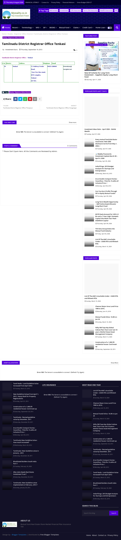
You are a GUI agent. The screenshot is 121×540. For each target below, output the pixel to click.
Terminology (27, 27)
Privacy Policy (55, 2)
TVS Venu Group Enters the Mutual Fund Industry (105, 230)
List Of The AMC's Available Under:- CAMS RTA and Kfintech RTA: (106, 241)
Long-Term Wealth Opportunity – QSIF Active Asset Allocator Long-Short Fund (106, 204)
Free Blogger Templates (49, 535)
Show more (72, 122)
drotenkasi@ (67, 66)
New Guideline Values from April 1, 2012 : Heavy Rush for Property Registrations (26, 396)
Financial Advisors (69, 2)
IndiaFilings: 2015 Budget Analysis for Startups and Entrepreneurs (104, 168)
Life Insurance (76, 10)
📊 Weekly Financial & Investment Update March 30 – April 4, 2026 (106, 156)
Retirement (54, 10)
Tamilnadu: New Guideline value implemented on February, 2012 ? (25, 484)
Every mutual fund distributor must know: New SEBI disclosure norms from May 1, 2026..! (106, 142)
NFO (37, 27)
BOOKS (52, 27)
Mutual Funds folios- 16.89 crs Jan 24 (106, 318)
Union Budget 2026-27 (84, 2)
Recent (15, 27)
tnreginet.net (67, 69)
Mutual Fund (64, 27)
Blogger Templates (19, 535)
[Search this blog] (96, 513)
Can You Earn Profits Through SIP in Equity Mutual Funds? (106, 192)
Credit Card (87, 27)
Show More (114, 363)
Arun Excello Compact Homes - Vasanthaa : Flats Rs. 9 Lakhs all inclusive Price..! (107, 181)
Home (7, 27)
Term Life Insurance (90, 10)
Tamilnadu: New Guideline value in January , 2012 (26, 452)
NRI (116, 10)
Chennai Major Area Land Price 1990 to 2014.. (106, 307)
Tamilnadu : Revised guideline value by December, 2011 (24, 418)
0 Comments (72, 146)
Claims (76, 27)
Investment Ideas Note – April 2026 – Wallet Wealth (100, 130)
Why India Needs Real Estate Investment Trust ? (23, 473)
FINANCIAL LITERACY (32, 2)
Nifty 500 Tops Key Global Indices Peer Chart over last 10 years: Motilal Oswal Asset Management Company (106, 331)
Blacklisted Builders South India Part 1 (25, 462)
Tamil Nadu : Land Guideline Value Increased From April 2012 (25, 384)
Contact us (45, 2)
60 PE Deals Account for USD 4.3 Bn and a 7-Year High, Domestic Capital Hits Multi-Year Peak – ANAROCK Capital (107, 217)
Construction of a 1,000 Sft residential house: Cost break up (106, 344)
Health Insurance (106, 10)
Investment (64, 10)
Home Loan (100, 27)
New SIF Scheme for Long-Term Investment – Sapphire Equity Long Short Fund (101, 75)
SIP (44, 27)
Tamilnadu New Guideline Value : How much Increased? (25, 441)
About (94, 535)
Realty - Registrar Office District (20, 34)
